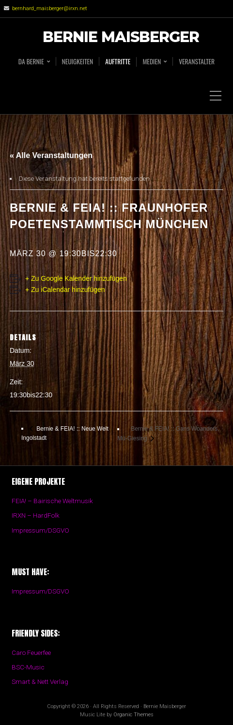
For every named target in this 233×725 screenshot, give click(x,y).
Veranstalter (197, 61)
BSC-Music (28, 667)
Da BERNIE (31, 61)
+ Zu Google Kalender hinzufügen (76, 278)
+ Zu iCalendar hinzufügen (65, 289)
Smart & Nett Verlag (40, 681)
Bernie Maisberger (121, 37)
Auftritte (117, 61)
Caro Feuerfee (31, 652)
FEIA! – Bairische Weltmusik (52, 501)
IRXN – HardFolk (36, 515)
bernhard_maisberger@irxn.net (49, 8)
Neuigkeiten (77, 61)
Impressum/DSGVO (40, 530)
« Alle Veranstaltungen (51, 155)
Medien (151, 61)
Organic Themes (133, 714)
